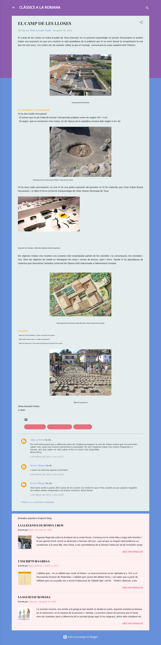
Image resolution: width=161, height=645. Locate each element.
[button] (141, 22)
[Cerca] (147, 8)
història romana (83, 426)
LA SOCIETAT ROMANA (34, 597)
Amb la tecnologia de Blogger (80, 637)
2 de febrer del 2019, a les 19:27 (47, 456)
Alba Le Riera (37, 439)
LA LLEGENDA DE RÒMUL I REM (40, 525)
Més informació (133, 551)
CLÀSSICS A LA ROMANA (39, 7)
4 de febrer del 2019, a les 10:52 (47, 474)
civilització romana (34, 426)
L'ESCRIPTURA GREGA (34, 561)
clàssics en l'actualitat (60, 426)
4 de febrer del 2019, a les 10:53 (47, 494)
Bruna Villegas (37, 465)
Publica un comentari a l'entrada (37, 502)
